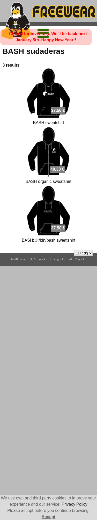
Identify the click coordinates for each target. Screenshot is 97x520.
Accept (48, 517)
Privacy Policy (74, 504)
